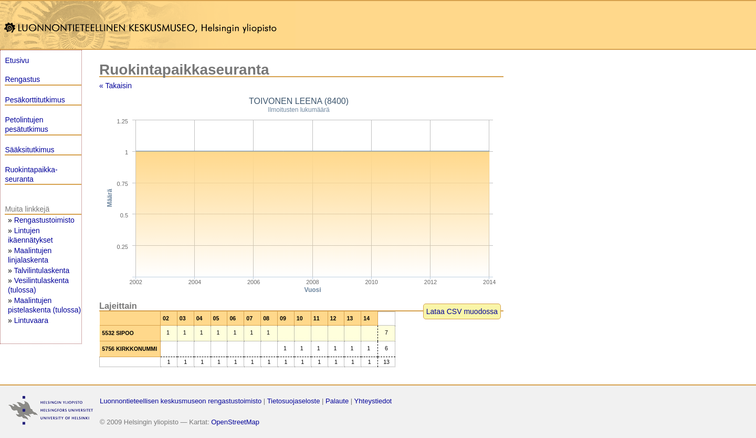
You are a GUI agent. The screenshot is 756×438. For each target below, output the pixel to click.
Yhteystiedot (373, 401)
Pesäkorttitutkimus (35, 100)
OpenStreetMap (235, 422)
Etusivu (17, 60)
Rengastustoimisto (44, 220)
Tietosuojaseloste (293, 401)
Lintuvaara (31, 320)
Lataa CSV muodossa (462, 311)
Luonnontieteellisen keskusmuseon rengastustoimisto (180, 401)
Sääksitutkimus (29, 149)
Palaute (337, 401)
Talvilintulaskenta (41, 270)
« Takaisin (115, 85)
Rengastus (22, 79)
